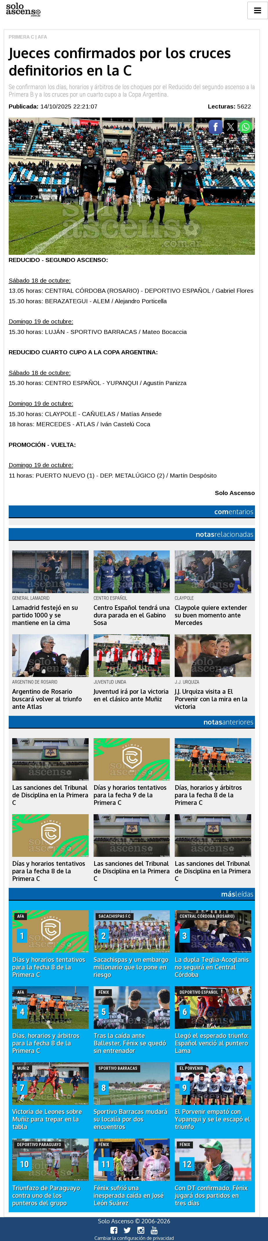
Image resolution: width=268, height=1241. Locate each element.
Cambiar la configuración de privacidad (134, 1238)
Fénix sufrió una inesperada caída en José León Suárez (129, 1195)
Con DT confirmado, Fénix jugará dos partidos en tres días (211, 1195)
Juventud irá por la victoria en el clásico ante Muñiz (131, 695)
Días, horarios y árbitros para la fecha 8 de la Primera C (208, 795)
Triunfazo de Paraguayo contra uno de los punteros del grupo (46, 1195)
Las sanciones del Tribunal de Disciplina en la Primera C (50, 795)
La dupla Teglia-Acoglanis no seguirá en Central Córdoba (212, 967)
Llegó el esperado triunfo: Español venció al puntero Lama (212, 1043)
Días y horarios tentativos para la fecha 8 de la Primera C (48, 871)
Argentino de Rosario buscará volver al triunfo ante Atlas (47, 699)
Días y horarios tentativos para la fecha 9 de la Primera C (130, 795)
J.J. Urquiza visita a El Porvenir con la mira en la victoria (211, 699)
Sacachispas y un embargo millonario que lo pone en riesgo (131, 967)
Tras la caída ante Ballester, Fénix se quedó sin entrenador (130, 1043)
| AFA (40, 37)
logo (23, 10)
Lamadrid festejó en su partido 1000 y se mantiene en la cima (45, 615)
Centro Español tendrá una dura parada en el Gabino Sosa (132, 615)
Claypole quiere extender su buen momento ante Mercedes (211, 615)
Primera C (21, 37)
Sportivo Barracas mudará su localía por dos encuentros (130, 1119)
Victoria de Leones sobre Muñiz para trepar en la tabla (47, 1119)
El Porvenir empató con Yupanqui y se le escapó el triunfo (212, 1119)
